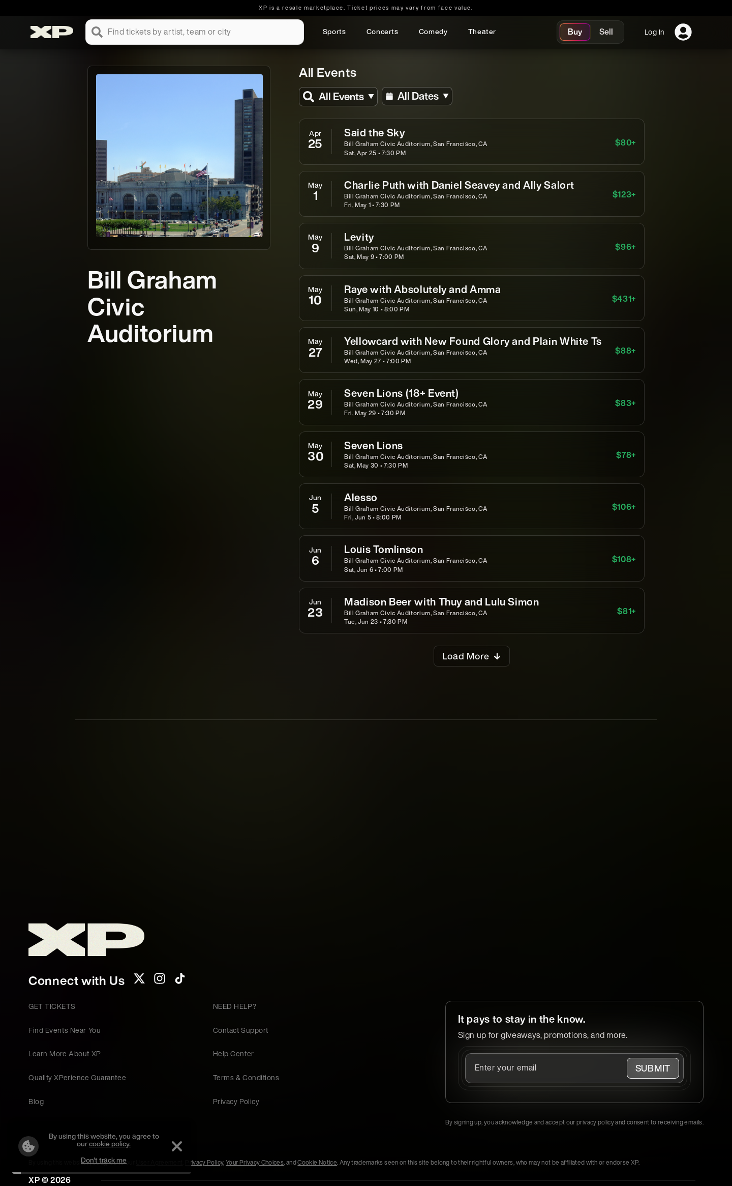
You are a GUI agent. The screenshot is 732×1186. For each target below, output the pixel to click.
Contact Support (240, 1030)
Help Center (233, 1053)
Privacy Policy (236, 1101)
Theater (482, 31)
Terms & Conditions (246, 1077)
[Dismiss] (169, 1146)
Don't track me (95, 1160)
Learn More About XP (64, 1053)
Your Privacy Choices (255, 1162)
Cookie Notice (317, 1162)
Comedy (433, 31)
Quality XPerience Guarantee (77, 1077)
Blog (36, 1101)
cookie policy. (102, 1143)
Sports (334, 31)
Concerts (383, 31)
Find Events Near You (64, 1030)
